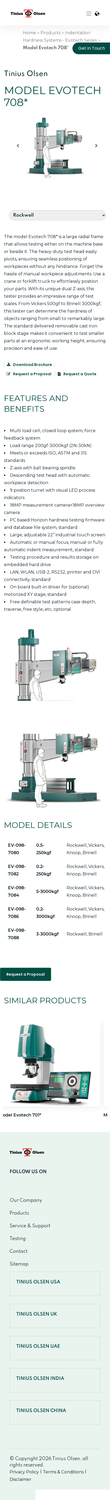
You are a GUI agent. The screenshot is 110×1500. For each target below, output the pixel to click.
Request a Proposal (29, 374)
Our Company (26, 1200)
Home (29, 32)
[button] (55, 148)
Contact (18, 1251)
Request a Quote (77, 374)
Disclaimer (20, 1479)
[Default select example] (57, 215)
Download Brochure (29, 364)
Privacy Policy (24, 1471)
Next (91, 1011)
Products (50, 32)
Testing (18, 1238)
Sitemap (19, 1264)
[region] (55, 148)
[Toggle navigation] (89, 13)
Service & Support (30, 1226)
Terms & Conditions (63, 1471)
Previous (76, 1011)
